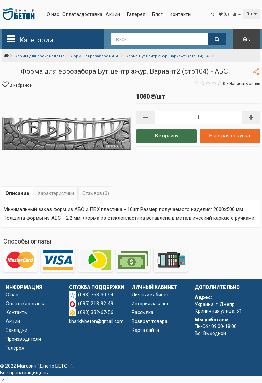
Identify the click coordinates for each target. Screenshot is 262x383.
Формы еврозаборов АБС (95, 56)
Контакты (180, 14)
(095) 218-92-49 (95, 303)
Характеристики (56, 193)
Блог (157, 14)
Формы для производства (39, 56)
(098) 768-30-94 (95, 294)
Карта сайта (145, 330)
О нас (53, 14)
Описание (17, 193)
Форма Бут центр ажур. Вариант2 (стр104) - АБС (169, 56)
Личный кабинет (150, 294)
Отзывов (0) (95, 193)
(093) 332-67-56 (95, 312)
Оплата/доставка (82, 14)
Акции (113, 14)
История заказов (151, 303)
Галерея (136, 14)
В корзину (166, 136)
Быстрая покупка (229, 136)
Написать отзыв (244, 83)
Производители (23, 339)
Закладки (16, 330)
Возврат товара (150, 321)
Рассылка (143, 312)
